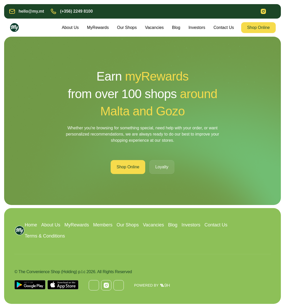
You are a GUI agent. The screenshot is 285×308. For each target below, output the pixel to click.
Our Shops (127, 27)
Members (102, 224)
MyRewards (98, 27)
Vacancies (154, 27)
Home (31, 224)
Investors (197, 27)
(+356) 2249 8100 (76, 11)
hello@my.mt (31, 11)
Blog (176, 27)
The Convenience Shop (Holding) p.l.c (51, 272)
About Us (70, 27)
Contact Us (224, 27)
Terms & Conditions (45, 236)
